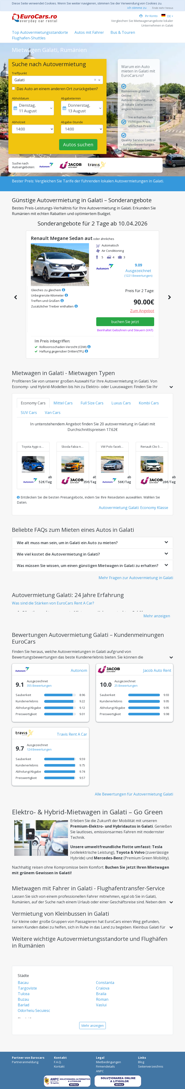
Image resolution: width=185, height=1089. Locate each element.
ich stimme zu (136, 8)
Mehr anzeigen (156, 615)
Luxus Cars (121, 403)
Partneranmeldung (25, 1062)
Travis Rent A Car (72, 734)
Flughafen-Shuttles (29, 38)
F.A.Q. (58, 1062)
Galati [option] (19, 79)
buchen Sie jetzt (125, 321)
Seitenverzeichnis (150, 1066)
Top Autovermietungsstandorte (40, 32)
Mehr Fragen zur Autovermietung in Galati (136, 577)
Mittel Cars (63, 403)
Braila (101, 993)
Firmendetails (105, 1066)
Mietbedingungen (108, 1062)
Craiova (102, 988)
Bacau (23, 982)
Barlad (23, 1004)
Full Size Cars (92, 403)
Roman (102, 999)
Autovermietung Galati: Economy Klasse (133, 507)
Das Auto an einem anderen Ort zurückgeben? (57, 88)
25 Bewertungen (126, 685)
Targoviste (27, 988)
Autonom (79, 670)
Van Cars (52, 412)
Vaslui (101, 1004)
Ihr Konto (148, 16)
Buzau (23, 999)
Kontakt (59, 1066)
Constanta (105, 982)
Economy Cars (33, 403)
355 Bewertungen (39, 685)
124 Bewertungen (39, 749)
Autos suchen (78, 144)
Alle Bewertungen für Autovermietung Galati (134, 794)
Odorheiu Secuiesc (34, 1010)
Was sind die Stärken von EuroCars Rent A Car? (53, 603)
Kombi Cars (149, 403)
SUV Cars (29, 412)
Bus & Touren (122, 32)
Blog (141, 1062)
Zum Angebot (142, 310)
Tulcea (23, 993)
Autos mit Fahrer (89, 32)
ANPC (100, 1071)
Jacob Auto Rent (157, 670)
